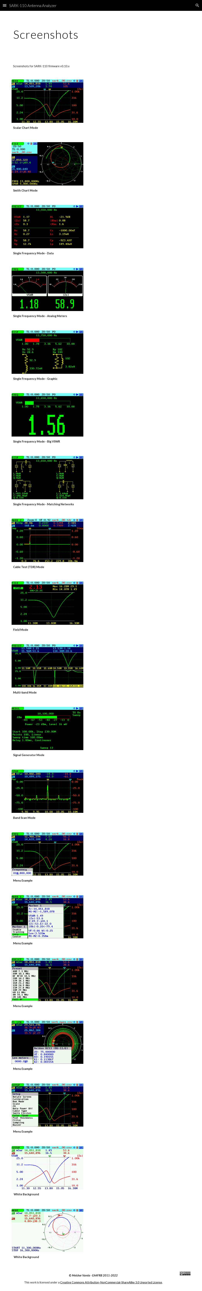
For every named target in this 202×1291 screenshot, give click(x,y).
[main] (101, 34)
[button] (4, 5)
